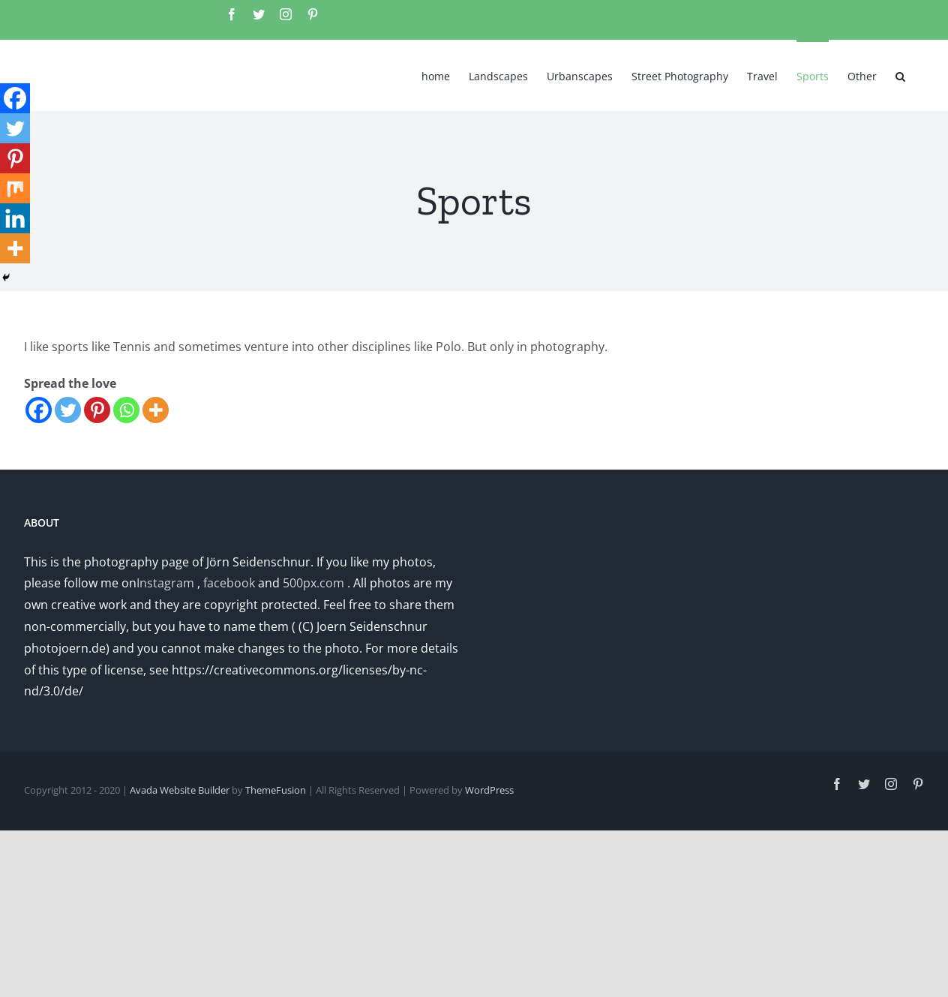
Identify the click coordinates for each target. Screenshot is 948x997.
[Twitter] (68, 410)
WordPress (489, 790)
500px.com (313, 583)
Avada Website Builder (180, 790)
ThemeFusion (275, 790)
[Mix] (15, 188)
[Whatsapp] (126, 410)
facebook (229, 583)
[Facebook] (39, 410)
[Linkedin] (15, 218)
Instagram (165, 583)
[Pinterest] (97, 410)
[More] (155, 410)
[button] (900, 75)
